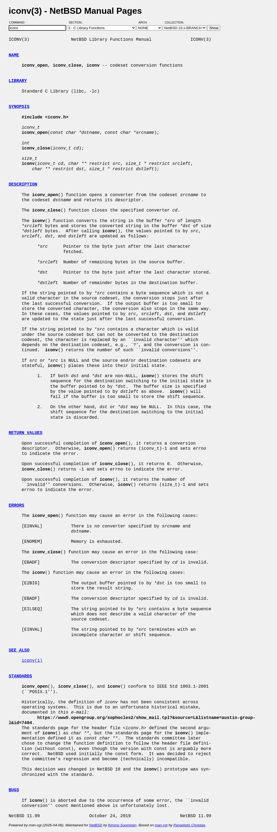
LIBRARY (18, 81)
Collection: (174, 22)
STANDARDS (20, 676)
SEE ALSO (19, 650)
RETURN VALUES (25, 433)
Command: (18, 22)
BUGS (14, 790)
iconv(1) (32, 661)
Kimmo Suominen (122, 825)
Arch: (145, 22)
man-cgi (161, 825)
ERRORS (16, 506)
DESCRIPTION (23, 184)
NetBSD (95, 825)
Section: (77, 22)
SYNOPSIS (19, 107)
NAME (14, 55)
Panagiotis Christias (189, 825)
